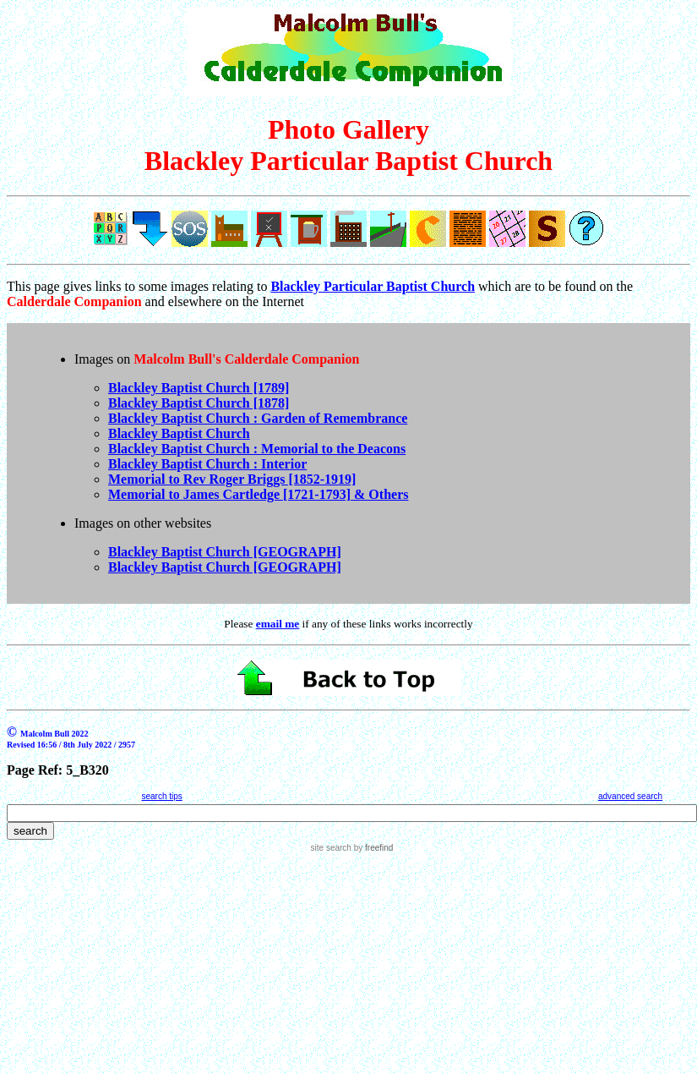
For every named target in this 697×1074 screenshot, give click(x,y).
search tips (161, 796)
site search (331, 847)
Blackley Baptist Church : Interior (207, 464)
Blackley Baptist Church (179, 433)
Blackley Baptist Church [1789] (198, 388)
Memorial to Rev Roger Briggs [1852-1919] (232, 479)
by (372, 847)
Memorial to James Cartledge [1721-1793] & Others (258, 494)
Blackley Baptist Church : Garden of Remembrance (257, 418)
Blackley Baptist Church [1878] (198, 403)
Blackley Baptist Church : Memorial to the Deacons (257, 448)
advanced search (630, 796)
